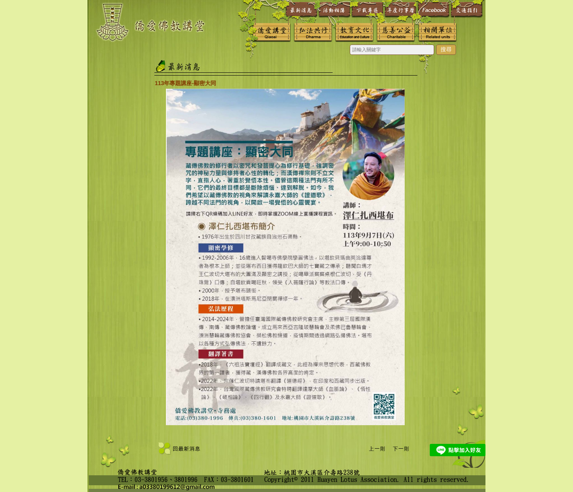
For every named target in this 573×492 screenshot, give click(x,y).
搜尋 (446, 49)
